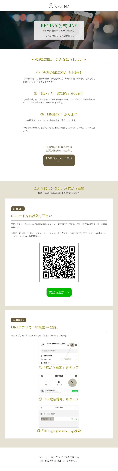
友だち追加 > (59, 292)
